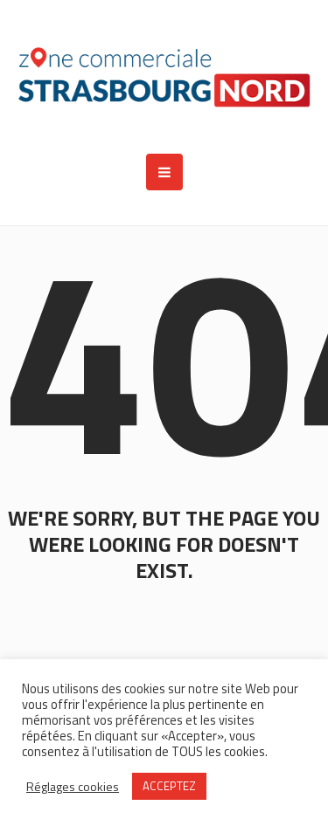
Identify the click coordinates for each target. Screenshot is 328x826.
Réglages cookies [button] (72, 786)
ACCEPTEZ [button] (169, 786)
